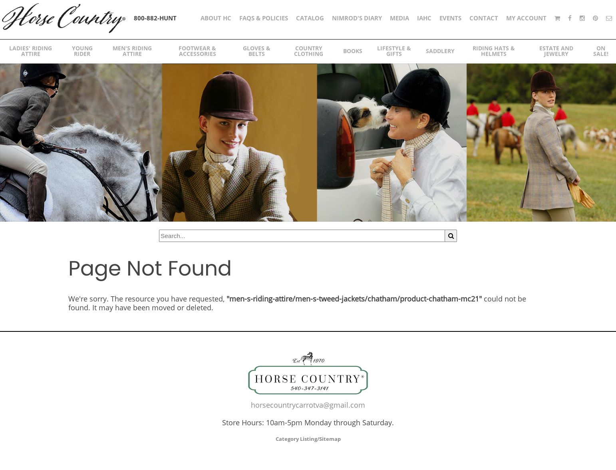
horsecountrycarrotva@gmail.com (308, 405)
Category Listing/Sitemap (308, 438)
